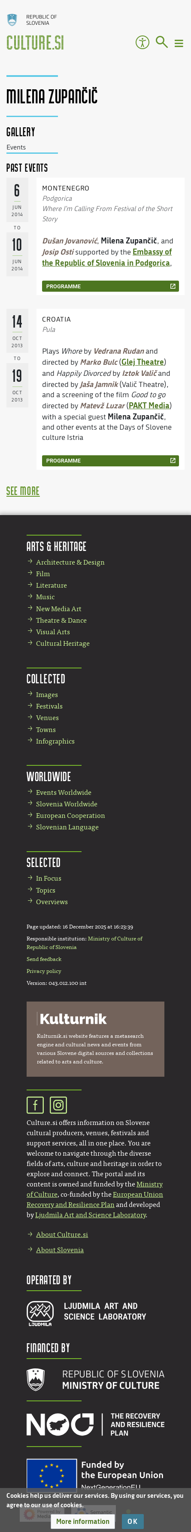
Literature (51, 585)
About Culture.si (62, 1234)
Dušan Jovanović (69, 240)
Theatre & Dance (61, 620)
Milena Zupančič (129, 240)
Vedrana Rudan (118, 350)
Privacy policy (44, 971)
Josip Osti (57, 251)
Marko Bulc (98, 361)
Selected (44, 862)
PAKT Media (149, 405)
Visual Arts (53, 632)
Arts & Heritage (57, 546)
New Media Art (59, 609)
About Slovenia (60, 1250)
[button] (83, 1521)
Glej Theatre (142, 361)
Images (47, 695)
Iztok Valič (139, 372)
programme (63, 286)
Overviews (52, 902)
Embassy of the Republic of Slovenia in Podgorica (107, 257)
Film (43, 574)
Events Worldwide (63, 792)
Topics (45, 890)
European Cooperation (70, 815)
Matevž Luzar (102, 405)
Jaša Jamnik (99, 384)
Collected (46, 678)
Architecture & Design (70, 562)
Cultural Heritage (63, 643)
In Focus (48, 878)
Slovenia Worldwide (66, 804)
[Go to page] (162, 43)
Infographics (55, 741)
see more (23, 490)
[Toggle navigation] (179, 43)
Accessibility (142, 42)
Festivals (49, 706)
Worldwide (49, 776)
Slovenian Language (67, 827)
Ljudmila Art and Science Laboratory (90, 1215)
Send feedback (44, 959)
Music (45, 597)
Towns (46, 730)
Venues (47, 718)
